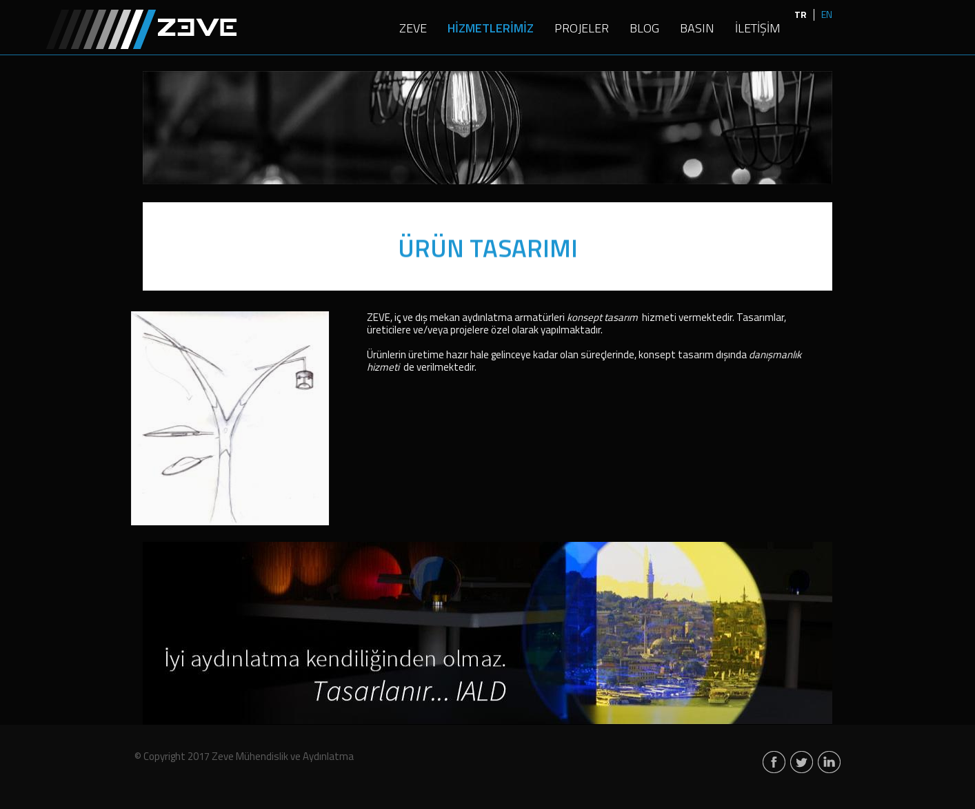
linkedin (829, 763)
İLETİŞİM (758, 29)
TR (800, 14)
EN (826, 14)
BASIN (697, 29)
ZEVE (413, 29)
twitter (802, 763)
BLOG (644, 29)
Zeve (141, 29)
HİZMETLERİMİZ (491, 29)
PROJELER (581, 29)
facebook (774, 763)
